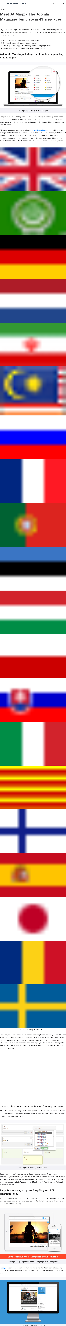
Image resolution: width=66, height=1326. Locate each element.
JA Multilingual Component (41, 130)
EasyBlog (5, 1268)
